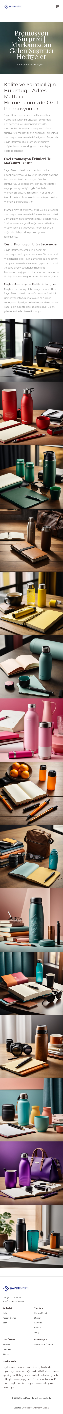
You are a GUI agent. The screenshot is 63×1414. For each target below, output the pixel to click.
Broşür (37, 1328)
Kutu (5, 1313)
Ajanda (6, 1354)
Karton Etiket (40, 1313)
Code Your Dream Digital (37, 1407)
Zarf (5, 1323)
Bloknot (6, 1345)
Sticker (37, 1318)
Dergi (36, 1332)
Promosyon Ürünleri (44, 1345)
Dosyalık (7, 1349)
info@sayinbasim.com (14, 1301)
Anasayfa (22, 64)
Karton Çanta (9, 1318)
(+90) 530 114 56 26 (12, 1297)
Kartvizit (38, 1323)
